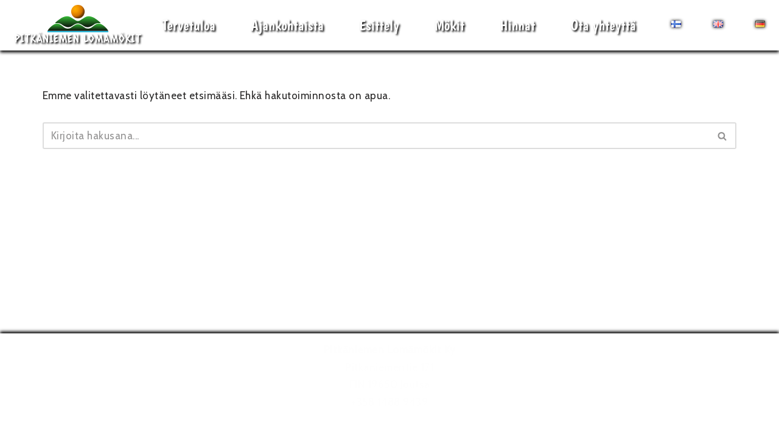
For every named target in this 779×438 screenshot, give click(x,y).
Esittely (379, 25)
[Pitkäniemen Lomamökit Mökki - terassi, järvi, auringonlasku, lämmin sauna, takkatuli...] (78, 25)
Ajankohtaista (287, 25)
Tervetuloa (188, 25)
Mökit (449, 25)
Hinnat (517, 25)
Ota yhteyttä (604, 25)
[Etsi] (376, 135)
